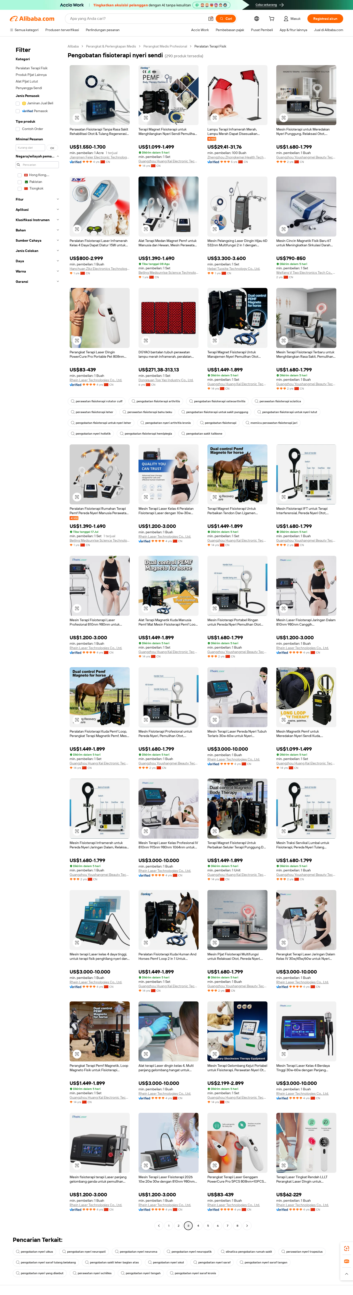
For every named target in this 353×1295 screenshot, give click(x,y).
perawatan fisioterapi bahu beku (147, 412)
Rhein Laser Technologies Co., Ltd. (96, 380)
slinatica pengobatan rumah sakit (246, 1252)
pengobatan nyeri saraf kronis (193, 1273)
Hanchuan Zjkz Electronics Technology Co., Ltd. (100, 269)
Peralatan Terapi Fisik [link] (210, 46)
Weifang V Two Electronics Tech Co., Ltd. (306, 272)
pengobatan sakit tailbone (201, 434)
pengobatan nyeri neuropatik (189, 1252)
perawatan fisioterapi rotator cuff (96, 401)
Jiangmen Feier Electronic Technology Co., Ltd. (100, 157)
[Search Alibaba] (137, 18)
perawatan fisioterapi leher (92, 412)
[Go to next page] (247, 1225)
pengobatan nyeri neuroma (136, 1252)
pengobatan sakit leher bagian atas (112, 1262)
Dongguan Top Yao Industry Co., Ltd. (166, 380)
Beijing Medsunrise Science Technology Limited (169, 272)
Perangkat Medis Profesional (165, 46)
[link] (346, 1248)
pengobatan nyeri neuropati (84, 1252)
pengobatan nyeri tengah (141, 1273)
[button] (211, 19)
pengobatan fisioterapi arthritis (156, 401)
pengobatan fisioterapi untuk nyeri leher (101, 423)
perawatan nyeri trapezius (302, 1252)
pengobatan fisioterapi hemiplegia (146, 434)
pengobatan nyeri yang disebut (39, 1273)
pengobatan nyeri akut (166, 1262)
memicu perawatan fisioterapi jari (271, 423)
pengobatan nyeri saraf (211, 1262)
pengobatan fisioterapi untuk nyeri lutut (287, 412)
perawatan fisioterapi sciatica (278, 401)
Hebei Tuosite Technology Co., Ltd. (233, 269)
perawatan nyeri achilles (92, 1273)
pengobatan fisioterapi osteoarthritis (217, 401)
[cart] (272, 19)
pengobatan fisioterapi (218, 423)
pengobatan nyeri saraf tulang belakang (46, 1262)
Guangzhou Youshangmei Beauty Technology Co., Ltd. (306, 157)
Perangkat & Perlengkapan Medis (111, 46)
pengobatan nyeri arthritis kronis (165, 423)
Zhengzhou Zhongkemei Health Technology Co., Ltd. (237, 157)
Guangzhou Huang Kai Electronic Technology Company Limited (169, 161)
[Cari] (226, 19)
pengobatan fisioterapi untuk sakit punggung (214, 412)
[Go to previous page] (158, 1225)
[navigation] (37, 636)
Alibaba (73, 46)
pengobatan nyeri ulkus (34, 1252)
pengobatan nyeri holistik (91, 434)
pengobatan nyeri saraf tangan (263, 1262)
